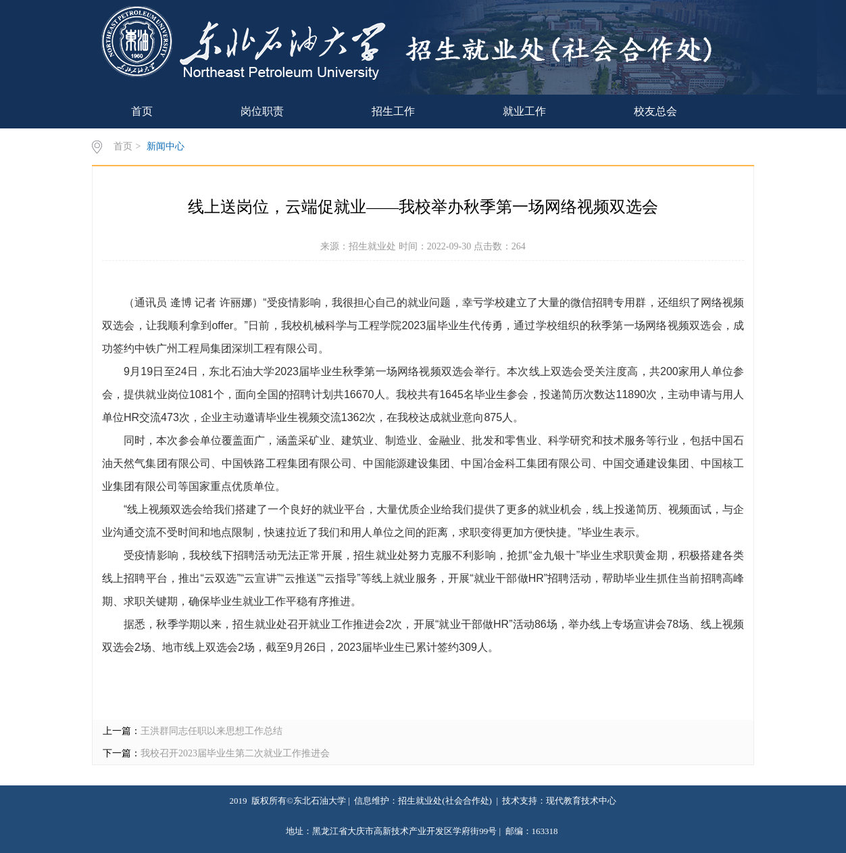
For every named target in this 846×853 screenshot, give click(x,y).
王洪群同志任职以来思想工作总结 (211, 731)
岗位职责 (262, 111)
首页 (142, 111)
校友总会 (655, 111)
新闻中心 (165, 146)
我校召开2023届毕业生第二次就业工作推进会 (235, 753)
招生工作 (393, 111)
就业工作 (524, 111)
